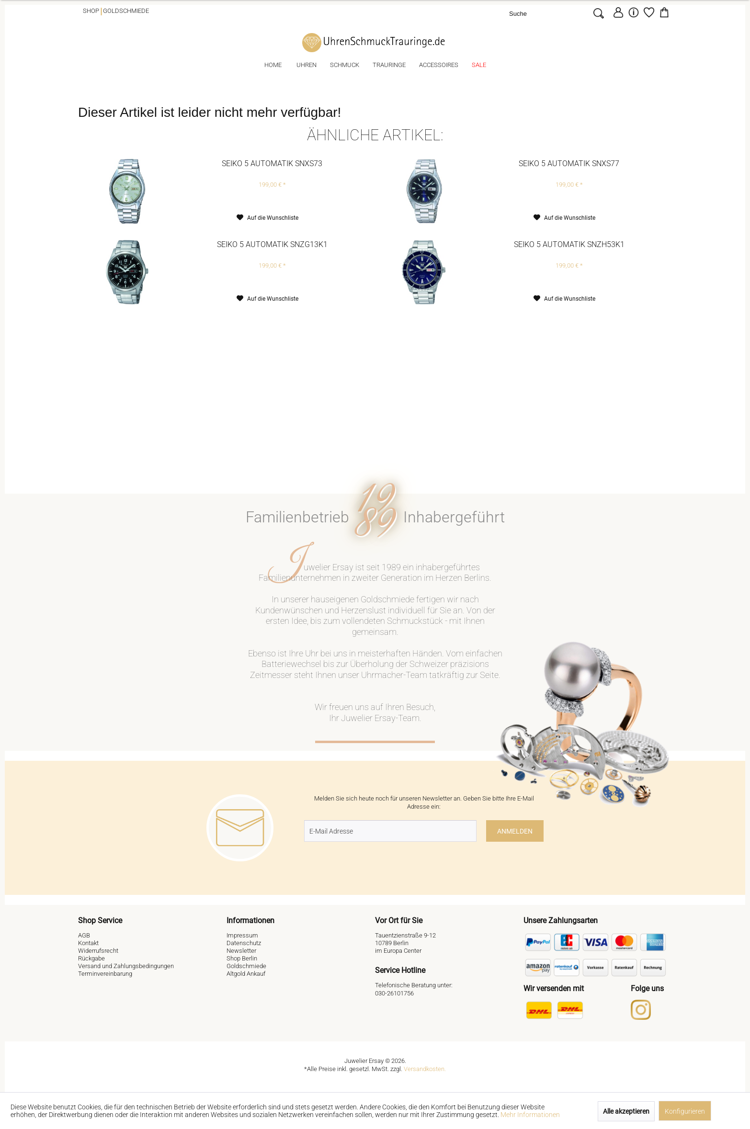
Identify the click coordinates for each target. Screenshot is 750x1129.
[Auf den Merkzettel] (267, 218)
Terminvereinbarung (105, 973)
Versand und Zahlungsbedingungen (126, 966)
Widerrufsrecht (98, 950)
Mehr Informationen (530, 1114)
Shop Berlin (242, 958)
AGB (84, 935)
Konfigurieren (685, 1111)
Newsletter (241, 950)
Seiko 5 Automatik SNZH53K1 (569, 244)
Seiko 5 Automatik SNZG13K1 (272, 244)
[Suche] (549, 13)
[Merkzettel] (649, 12)
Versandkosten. (425, 1069)
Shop (91, 10)
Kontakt (88, 943)
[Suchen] (598, 13)
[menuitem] (557, 13)
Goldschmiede (126, 10)
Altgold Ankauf (246, 973)
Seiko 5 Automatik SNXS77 (569, 163)
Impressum (242, 935)
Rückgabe (91, 958)
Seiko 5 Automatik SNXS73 (272, 163)
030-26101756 (394, 993)
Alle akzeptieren (626, 1111)
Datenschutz (244, 943)
